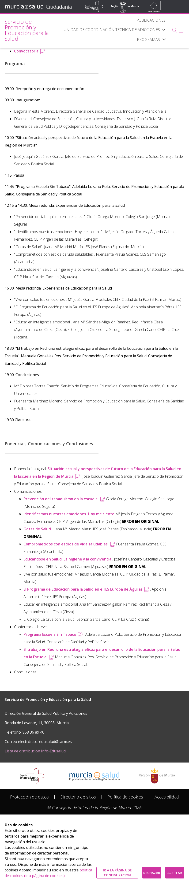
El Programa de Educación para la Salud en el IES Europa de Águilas (86, 589)
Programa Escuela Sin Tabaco (53, 634)
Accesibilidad (167, 797)
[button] (164, 39)
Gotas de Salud (37, 529)
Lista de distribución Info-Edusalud (35, 751)
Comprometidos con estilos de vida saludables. (69, 544)
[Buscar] (174, 30)
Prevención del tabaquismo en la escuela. (64, 498)
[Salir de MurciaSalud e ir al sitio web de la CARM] (156, 775)
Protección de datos (29, 797)
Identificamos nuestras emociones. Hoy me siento (68, 514)
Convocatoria (29, 51)
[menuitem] (151, 20)
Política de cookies (125, 797)
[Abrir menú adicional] (181, 30)
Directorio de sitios (78, 797)
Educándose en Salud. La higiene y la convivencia (67, 559)
